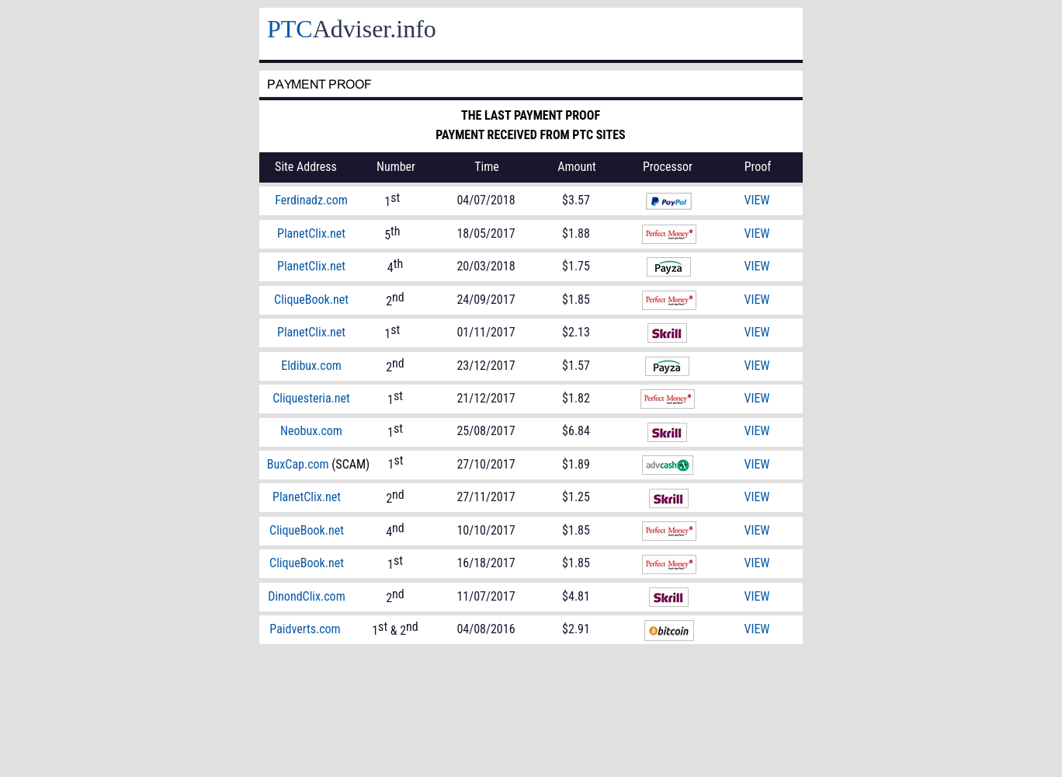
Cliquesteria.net (311, 398)
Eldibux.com (311, 365)
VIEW (756, 563)
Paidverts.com (304, 629)
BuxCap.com (298, 464)
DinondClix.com (306, 596)
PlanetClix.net (306, 497)
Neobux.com (311, 430)
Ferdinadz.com (311, 200)
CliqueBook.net (306, 563)
